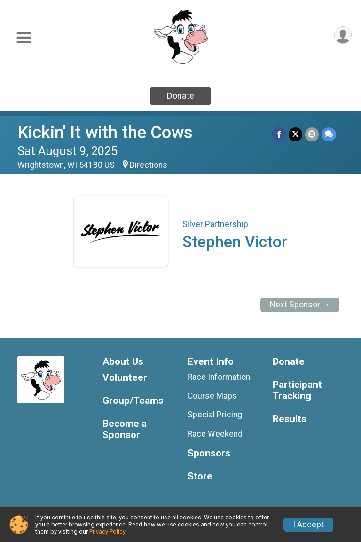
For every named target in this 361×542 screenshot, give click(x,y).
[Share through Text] (329, 134)
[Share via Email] (312, 134)
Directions (148, 165)
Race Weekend (215, 434)
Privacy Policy (107, 531)
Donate (180, 96)
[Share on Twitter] (295, 134)
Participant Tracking (297, 390)
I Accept (308, 524)
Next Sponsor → (300, 304)
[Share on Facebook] (279, 134)
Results (289, 419)
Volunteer (124, 377)
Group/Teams (133, 400)
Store (200, 476)
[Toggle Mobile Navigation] (23, 37)
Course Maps (212, 396)
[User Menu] (343, 35)
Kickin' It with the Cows (105, 132)
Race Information (219, 377)
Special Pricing (215, 414)
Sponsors (209, 453)
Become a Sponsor (124, 429)
